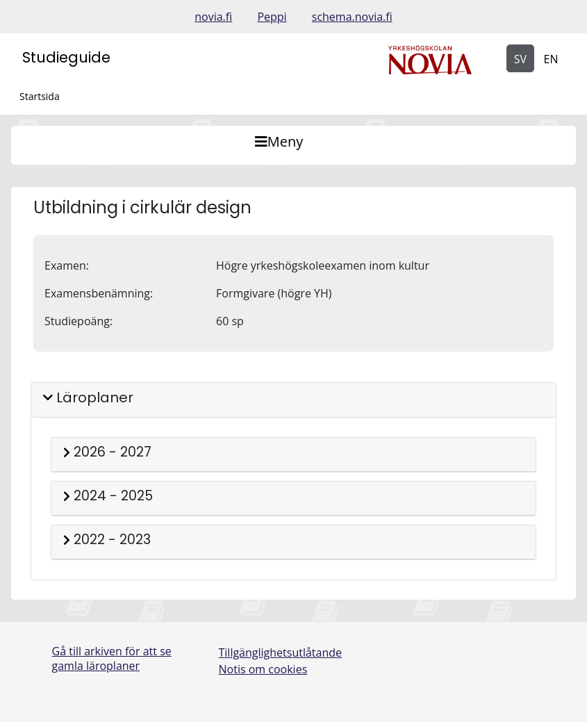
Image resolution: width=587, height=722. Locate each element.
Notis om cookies (263, 669)
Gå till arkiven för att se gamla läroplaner (112, 658)
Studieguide (66, 57)
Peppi (271, 16)
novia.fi (213, 16)
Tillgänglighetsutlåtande (280, 652)
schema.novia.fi (352, 16)
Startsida (39, 96)
